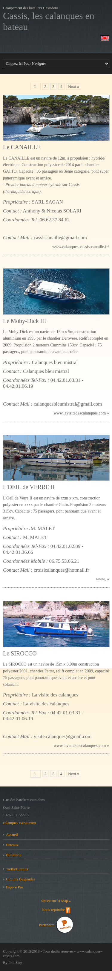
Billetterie (13, 855)
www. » (102, 579)
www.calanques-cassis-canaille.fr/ (80, 247)
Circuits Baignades (20, 879)
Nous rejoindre (54, 910)
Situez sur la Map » (56, 901)
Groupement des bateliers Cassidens (30, 8)
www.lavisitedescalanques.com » (81, 413)
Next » (73, 86)
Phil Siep (15, 963)
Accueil (12, 835)
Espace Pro (14, 887)
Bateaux (12, 845)
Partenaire (47, 925)
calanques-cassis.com (19, 823)
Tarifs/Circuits (17, 869)
